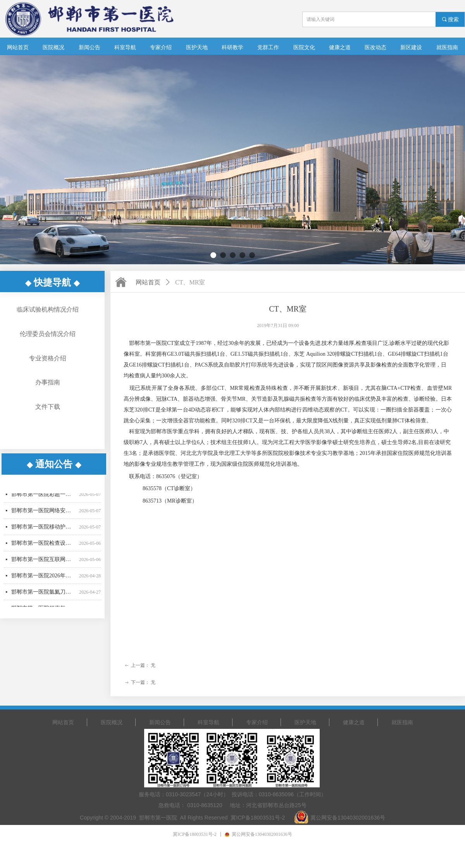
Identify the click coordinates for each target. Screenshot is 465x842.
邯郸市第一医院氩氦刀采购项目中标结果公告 (43, 595)
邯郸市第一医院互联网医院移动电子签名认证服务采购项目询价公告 (43, 562)
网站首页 (148, 282)
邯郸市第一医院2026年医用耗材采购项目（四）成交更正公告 (43, 579)
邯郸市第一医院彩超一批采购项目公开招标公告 (43, 497)
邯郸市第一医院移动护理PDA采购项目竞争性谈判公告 (43, 530)
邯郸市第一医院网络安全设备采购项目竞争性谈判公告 (43, 514)
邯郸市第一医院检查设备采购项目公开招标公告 (43, 546)
